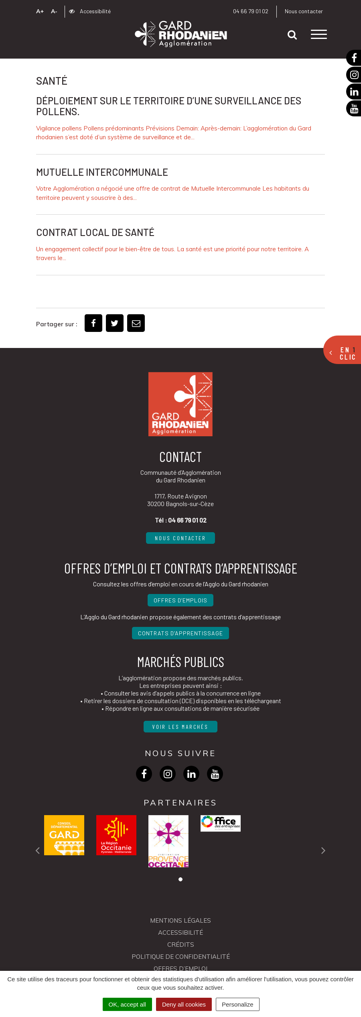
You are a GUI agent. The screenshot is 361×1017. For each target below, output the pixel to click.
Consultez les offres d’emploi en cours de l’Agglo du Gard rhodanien (180, 584)
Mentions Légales (180, 920)
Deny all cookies (184, 1004)
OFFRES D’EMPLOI (180, 968)
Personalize (237, 1004)
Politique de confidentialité (181, 956)
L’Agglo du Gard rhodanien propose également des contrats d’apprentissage (180, 616)
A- (54, 11)
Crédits (180, 944)
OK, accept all (127, 1004)
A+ (40, 11)
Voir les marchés (180, 726)
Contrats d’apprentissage (180, 633)
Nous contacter (304, 11)
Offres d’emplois (180, 600)
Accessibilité (90, 11)
